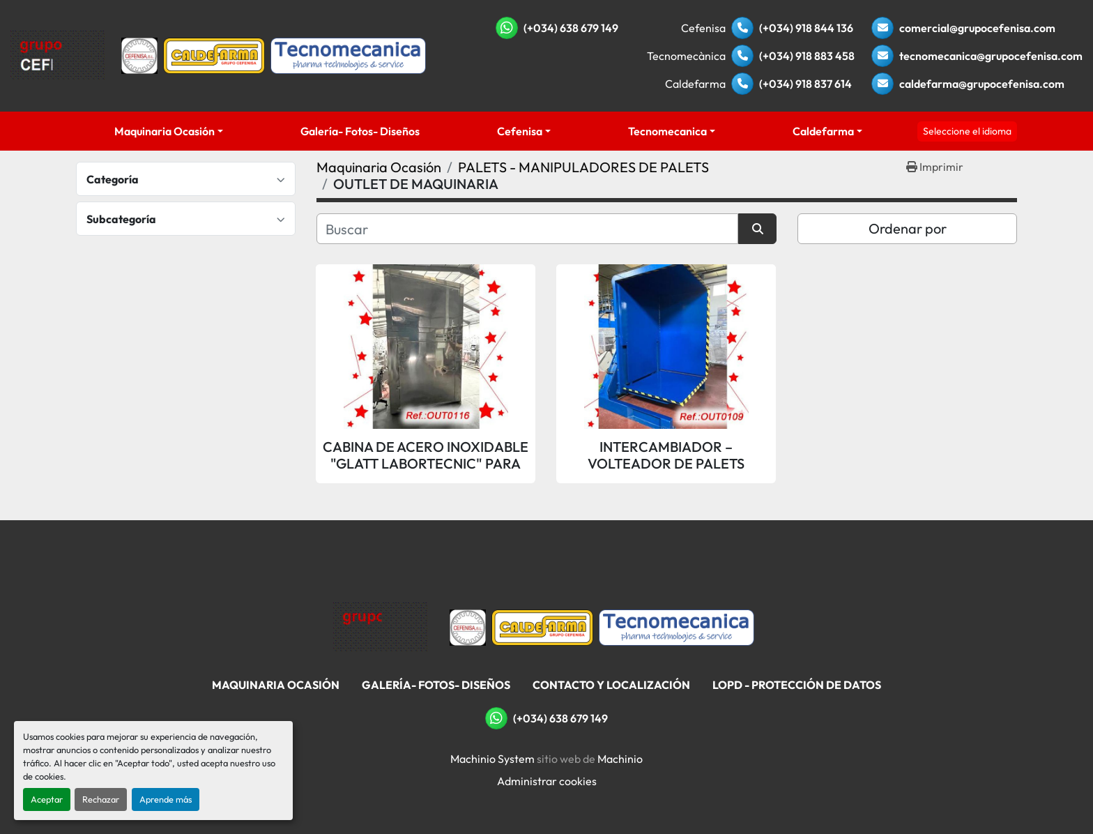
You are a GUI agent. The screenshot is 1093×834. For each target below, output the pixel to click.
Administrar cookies (547, 781)
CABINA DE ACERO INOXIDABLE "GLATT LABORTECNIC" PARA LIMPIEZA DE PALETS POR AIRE (425, 455)
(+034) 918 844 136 (806, 28)
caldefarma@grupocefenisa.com (981, 84)
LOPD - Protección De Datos (796, 685)
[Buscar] (527, 228)
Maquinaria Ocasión (164, 131)
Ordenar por (908, 228)
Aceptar (47, 799)
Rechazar (100, 799)
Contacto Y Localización (611, 685)
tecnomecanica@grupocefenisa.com (991, 56)
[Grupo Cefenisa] (380, 626)
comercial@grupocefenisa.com (977, 28)
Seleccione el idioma (967, 131)
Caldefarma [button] (823, 131)
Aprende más (165, 799)
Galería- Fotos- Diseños (360, 131)
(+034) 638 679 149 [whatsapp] (570, 28)
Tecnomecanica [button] (667, 131)
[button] (169, 131)
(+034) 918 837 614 (805, 84)
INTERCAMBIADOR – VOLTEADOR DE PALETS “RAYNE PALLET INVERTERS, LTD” (666, 455)
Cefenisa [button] (519, 131)
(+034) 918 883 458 (807, 56)
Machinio (620, 759)
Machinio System (492, 759)
